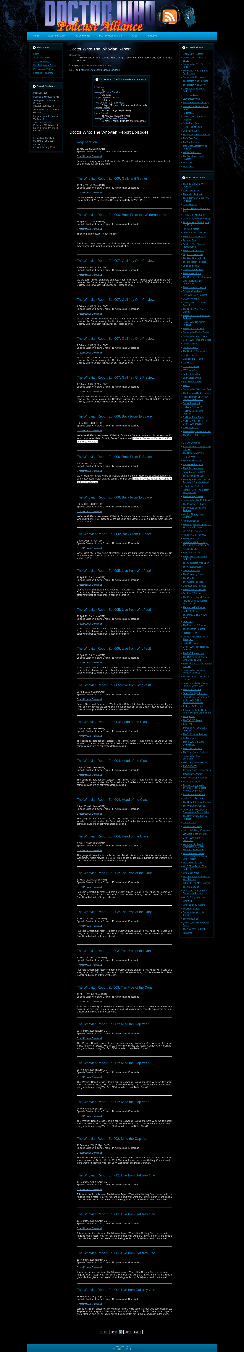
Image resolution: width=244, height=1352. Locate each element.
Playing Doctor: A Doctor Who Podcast (195, 602)
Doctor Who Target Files (195, 336)
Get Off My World (191, 443)
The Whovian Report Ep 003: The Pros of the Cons (115, 873)
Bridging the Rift (191, 266)
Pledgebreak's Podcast (194, 607)
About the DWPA (41, 57)
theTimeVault (189, 738)
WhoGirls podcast (192, 908)
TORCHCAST (190, 766)
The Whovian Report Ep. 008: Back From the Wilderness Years (123, 215)
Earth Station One (192, 374)
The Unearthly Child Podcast (197, 802)
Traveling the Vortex (193, 774)
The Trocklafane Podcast (195, 777)
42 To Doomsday (191, 190)
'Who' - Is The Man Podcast (196, 883)
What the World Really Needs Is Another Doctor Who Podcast (195, 856)
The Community (41, 61)
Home (36, 54)
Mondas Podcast (191, 521)
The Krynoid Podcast (193, 476)
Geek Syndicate (191, 95)
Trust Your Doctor (191, 781)
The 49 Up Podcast (192, 194)
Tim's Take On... (191, 138)
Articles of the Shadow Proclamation (194, 245)
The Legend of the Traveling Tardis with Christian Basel (197, 481)
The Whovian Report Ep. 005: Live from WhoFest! (114, 571)
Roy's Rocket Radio (192, 127)
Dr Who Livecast (191, 355)
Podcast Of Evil (190, 611)
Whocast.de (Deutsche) (194, 905)
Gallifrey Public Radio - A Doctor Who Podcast (195, 422)
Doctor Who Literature (194, 77)
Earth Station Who (192, 378)
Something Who (191, 131)
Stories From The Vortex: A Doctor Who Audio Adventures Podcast (196, 700)
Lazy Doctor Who (191, 99)
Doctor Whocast (191, 343)
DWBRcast (188, 362)
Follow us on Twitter (43, 69)
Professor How (190, 633)
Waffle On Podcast (192, 152)
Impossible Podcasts (193, 464)
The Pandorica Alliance (194, 589)
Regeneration (87, 142)
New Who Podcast (192, 552)
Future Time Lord (191, 403)
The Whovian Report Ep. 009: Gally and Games (112, 178)
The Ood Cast (190, 578)
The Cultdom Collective (194, 287)
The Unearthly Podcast (194, 806)
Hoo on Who (189, 457)
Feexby (186, 385)
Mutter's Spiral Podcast (194, 535)
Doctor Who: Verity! (192, 826)
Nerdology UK (190, 549)
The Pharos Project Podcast (197, 597)
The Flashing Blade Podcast (197, 393)
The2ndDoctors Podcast (195, 734)
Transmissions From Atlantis (197, 770)
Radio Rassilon (190, 643)
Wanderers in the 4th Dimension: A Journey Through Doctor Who (193, 847)
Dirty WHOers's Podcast (195, 295)
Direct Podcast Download (89, 156)
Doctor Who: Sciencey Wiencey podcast (194, 671)
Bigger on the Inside (193, 254)
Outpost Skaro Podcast (194, 586)
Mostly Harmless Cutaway (196, 102)
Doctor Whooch (190, 347)
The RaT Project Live (193, 653)
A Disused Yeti (190, 204)
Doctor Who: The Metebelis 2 (197, 500)
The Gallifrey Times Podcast (197, 431)
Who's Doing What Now (194, 897)
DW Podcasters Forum (44, 65)
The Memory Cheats (193, 496)
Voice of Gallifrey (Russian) (196, 830)
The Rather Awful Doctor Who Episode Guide (195, 658)
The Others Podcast (193, 582)
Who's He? (188, 166)
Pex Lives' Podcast (192, 593)
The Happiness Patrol (193, 453)
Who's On (188, 901)
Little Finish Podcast (193, 486)
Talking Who (189, 716)
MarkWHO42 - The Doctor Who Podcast (196, 491)
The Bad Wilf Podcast (193, 250)
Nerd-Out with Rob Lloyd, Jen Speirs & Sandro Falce (196, 543)
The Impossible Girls (193, 460)
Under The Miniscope (193, 798)
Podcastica (188, 113)
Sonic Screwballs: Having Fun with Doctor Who (195, 684)
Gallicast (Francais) (192, 407)
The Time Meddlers (192, 748)
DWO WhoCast (190, 370)
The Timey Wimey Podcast (196, 762)
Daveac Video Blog (192, 291)
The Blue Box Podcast (194, 258)
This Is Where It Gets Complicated (193, 743)
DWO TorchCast (191, 366)
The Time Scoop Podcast (195, 752)
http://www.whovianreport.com (96, 65)
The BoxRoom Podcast (194, 262)
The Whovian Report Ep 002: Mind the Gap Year (113, 1024)
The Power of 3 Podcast (195, 625)
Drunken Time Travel (193, 359)
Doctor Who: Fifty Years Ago (197, 389)
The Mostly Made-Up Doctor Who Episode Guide (197, 525)
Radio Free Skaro (191, 123)
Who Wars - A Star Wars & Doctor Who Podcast (196, 892)
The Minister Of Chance (194, 504)
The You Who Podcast (194, 929)
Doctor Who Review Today (196, 332)
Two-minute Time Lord (194, 794)
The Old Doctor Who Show (196, 563)
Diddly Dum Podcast (193, 54)
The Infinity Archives (193, 468)
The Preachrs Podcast (194, 629)
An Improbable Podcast (194, 232)
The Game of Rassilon (194, 435)
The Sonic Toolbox (192, 689)
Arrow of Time (190, 240)
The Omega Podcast (193, 567)
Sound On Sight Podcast (195, 693)
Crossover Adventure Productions (193, 282)
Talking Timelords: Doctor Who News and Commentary (197, 711)
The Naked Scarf (191, 538)
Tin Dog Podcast (191, 142)
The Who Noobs (191, 887)
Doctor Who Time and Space (197, 340)
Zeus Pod (187, 933)
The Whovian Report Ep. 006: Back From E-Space (114, 416)
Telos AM (187, 724)
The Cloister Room (192, 273)
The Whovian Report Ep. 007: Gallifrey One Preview (115, 261)
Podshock (188, 621)
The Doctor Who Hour (194, 328)
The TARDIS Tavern (193, 720)
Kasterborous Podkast (194, 472)
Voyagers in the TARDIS (195, 834)
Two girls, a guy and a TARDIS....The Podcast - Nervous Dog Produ (195, 788)
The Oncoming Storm (193, 574)
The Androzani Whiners (194, 236)
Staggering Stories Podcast (196, 134)
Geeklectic (188, 439)
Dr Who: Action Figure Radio (197, 218)
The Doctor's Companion (195, 351)
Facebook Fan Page (43, 73)
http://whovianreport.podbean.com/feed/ (100, 70)
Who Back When (191, 873)
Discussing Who (191, 298)
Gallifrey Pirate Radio (193, 417)
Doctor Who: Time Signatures (192, 757)
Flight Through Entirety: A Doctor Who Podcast (195, 398)
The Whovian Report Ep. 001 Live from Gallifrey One (116, 1175)
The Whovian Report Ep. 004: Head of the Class (112, 722)
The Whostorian (191, 919)
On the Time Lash (192, 570)
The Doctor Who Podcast (195, 81)
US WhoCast (189, 822)
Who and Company (192, 862)
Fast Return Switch (192, 381)
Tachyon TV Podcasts (193, 706)
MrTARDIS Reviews (193, 531)
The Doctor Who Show (194, 85)
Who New (188, 162)
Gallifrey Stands (191, 427)
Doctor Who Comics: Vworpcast (193, 839)
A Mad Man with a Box (194, 215)
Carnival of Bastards (193, 269)
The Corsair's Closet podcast (197, 277)
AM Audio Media (191, 229)
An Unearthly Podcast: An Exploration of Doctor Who (196, 811)
